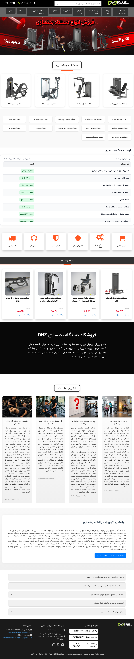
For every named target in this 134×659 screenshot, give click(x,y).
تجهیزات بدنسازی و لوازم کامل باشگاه (67, 603)
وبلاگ (21, 10)
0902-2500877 (76, 645)
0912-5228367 (78, 637)
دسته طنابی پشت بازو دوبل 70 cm (116, 185)
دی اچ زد (79, 12)
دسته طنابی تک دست (120, 192)
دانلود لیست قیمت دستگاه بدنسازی (110, 555)
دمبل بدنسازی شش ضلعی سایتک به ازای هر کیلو (110, 170)
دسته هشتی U (123, 199)
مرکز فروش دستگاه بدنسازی (67, 612)
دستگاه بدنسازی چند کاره (67, 119)
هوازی (67, 10)
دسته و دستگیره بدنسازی (93, 137)
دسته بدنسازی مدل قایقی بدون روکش (114, 214)
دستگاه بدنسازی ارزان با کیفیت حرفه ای (67, 594)
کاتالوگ (54, 10)
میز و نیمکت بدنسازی (119, 119)
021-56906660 (78, 631)
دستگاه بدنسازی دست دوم (39, 12)
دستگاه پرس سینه (40, 119)
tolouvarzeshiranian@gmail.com (19, 632)
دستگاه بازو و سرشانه (119, 128)
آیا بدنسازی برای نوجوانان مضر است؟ (50, 422)
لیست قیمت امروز (93, 12)
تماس (11, 10)
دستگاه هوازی (14, 128)
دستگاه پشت (40, 128)
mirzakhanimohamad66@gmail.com (17, 637)
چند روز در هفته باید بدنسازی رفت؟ (83, 422)
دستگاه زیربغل (14, 119)
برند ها (107, 12)
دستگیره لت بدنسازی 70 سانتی (117, 221)
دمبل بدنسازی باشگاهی (93, 119)
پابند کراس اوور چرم (121, 178)
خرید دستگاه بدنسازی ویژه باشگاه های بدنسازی (67, 577)
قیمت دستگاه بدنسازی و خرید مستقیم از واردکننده (67, 586)
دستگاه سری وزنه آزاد (119, 137)
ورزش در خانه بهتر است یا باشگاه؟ (117, 422)
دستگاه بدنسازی (122, 12)
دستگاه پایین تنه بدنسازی (67, 128)
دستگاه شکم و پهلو (93, 128)
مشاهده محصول (123, 314)
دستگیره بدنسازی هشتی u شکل (117, 207)
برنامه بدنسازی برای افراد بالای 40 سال (17, 422)
